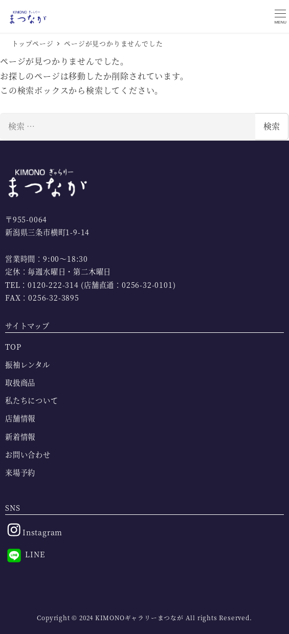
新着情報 (20, 437)
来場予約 (20, 472)
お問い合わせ (28, 454)
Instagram (33, 530)
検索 (271, 126)
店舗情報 (20, 418)
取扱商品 (20, 382)
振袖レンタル (27, 364)
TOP (13, 347)
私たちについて (31, 400)
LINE (25, 555)
